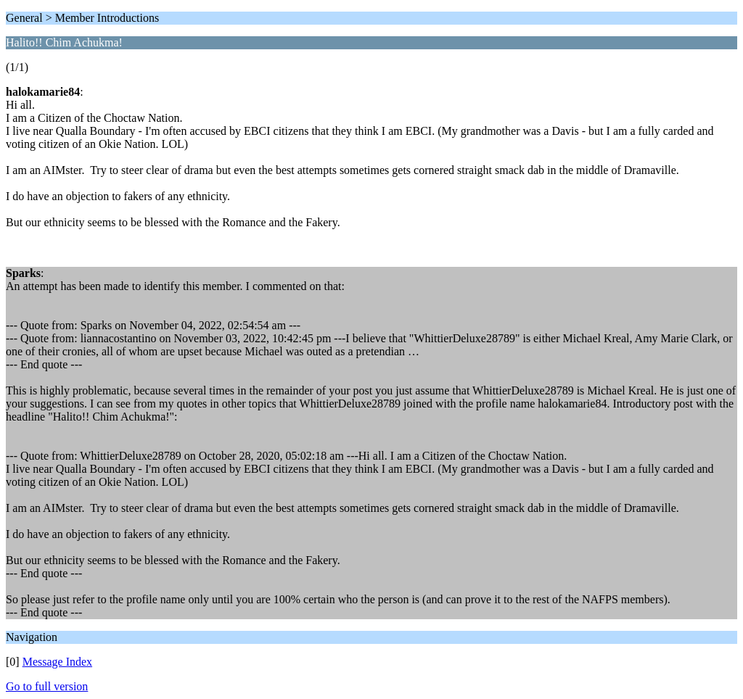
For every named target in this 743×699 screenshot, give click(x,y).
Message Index (57, 661)
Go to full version (47, 686)
